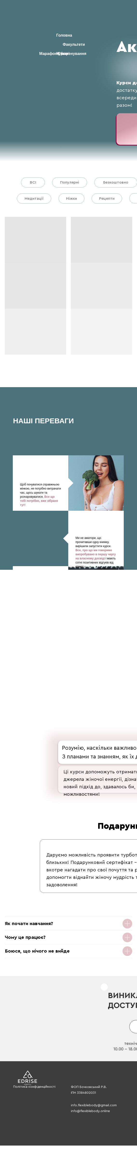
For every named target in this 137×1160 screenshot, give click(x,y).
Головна (64, 35)
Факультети (74, 44)
